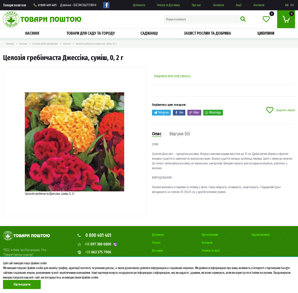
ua (286, 5)
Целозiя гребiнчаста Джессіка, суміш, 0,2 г (96, 43)
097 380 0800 (97, 244)
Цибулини (265, 33)
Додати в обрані (280, 110)
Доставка (157, 250)
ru (292, 5)
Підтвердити (22, 284)
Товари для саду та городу (90, 33)
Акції (239, 5)
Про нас (196, 5)
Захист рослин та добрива (207, 33)
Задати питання (260, 235)
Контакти (258, 5)
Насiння (32, 33)
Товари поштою (14, 5)
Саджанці (149, 33)
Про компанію (210, 235)
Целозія (67, 43)
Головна (10, 43)
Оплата (156, 242)
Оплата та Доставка (168, 5)
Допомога (139, 5)
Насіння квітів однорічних (45, 43)
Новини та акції (211, 250)
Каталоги (218, 5)
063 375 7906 (98, 252)
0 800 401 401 (65, 5)
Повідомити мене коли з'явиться (172, 76)
